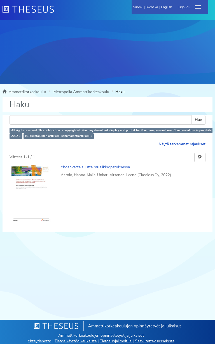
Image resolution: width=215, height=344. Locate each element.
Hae (198, 119)
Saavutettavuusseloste (154, 341)
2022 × (15, 136)
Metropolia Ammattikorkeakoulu (81, 92)
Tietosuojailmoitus (116, 341)
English (166, 7)
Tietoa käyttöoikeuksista (76, 341)
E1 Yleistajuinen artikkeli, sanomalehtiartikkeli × (58, 136)
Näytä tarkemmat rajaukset (182, 144)
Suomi (137, 7)
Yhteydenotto (39, 341)
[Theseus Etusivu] (58, 13)
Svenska (152, 7)
